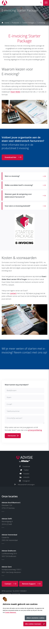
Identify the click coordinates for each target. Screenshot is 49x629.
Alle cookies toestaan (33, 624)
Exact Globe (15, 92)
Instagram (26, 481)
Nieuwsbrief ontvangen (26, 484)
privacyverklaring (35, 430)
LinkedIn (26, 477)
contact (13, 293)
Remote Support (29, 584)
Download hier (10, 157)
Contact (8, 584)
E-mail (9, 404)
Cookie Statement (10, 612)
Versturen (12, 435)
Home (6, 22)
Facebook (26, 466)
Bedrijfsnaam (11, 390)
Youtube (26, 473)
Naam (9, 397)
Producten (15, 22)
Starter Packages (28, 22)
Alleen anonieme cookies (35, 618)
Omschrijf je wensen (14, 418)
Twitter (26, 470)
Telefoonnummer (13, 411)
